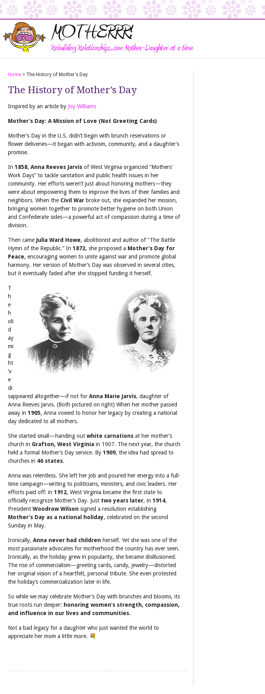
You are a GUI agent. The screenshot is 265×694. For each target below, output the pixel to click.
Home (14, 74)
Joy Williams (82, 106)
